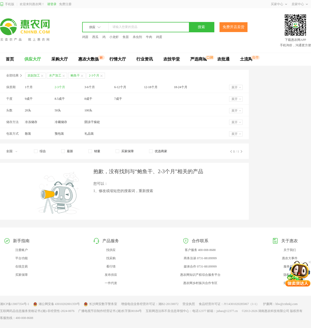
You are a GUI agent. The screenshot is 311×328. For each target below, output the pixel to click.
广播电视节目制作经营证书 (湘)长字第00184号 (110, 311)
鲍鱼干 (75, 75)
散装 (28, 133)
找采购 (111, 258)
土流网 (246, 59)
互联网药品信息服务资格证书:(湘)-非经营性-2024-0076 (37, 311)
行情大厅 (117, 59)
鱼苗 (126, 37)
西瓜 (95, 37)
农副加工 (33, 75)
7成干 (118, 99)
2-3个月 (60, 87)
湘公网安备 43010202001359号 (56, 304)
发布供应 (111, 275)
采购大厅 (59, 59)
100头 (88, 110)
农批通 (223, 59)
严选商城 (198, 59)
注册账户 (21, 250)
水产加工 (55, 75)
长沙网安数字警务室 (100, 304)
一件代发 (111, 283)
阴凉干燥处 (92, 122)
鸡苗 (85, 37)
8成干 (88, 99)
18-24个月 (180, 87)
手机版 (7, 4)
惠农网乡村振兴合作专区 (200, 283)
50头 (58, 110)
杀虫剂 (137, 37)
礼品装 (89, 133)
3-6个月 (89, 87)
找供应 (111, 250)
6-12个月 (120, 87)
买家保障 (21, 275)
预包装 (59, 133)
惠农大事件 (290, 258)
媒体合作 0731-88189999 (200, 266)
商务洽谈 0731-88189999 (200, 258)
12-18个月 (151, 87)
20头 (28, 110)
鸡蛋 (159, 37)
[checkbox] (40, 151)
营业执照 (188, 304)
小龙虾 (114, 37)
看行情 (111, 266)
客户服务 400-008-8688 (200, 250)
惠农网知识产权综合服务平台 (200, 275)
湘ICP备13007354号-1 (14, 304)
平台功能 (21, 258)
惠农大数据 (88, 59)
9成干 (29, 99)
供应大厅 (32, 59)
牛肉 (149, 37)
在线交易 (21, 266)
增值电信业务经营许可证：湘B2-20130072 (150, 304)
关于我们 (290, 250)
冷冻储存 (31, 122)
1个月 (29, 87)
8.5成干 (60, 99)
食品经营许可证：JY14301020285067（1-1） (229, 304)
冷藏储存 (61, 122)
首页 (10, 59)
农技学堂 (171, 59)
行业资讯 (144, 59)
